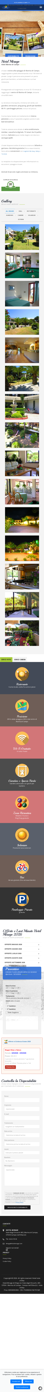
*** (30, 3)
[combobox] (22, 1224)
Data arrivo (8, 1229)
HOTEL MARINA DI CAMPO (20, 3)
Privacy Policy (7, 1356)
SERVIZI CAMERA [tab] (20, 757)
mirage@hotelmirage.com (14, 1342)
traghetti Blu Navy (30, 155)
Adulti (6, 1247)
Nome (6, 1194)
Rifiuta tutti (28, 1381)
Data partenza (9, 1238)
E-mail (6, 1212)
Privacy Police (19, 1300)
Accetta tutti (16, 1381)
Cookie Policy (7, 1359)
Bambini (7, 1255)
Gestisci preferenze (22, 1387)
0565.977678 (22, 12)
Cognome (7, 1203)
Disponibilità (21, 59)
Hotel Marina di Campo (10, 68)
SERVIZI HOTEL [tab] (6, 757)
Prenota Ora (10, 1165)
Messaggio (8, 1264)
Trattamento (8, 1221)
